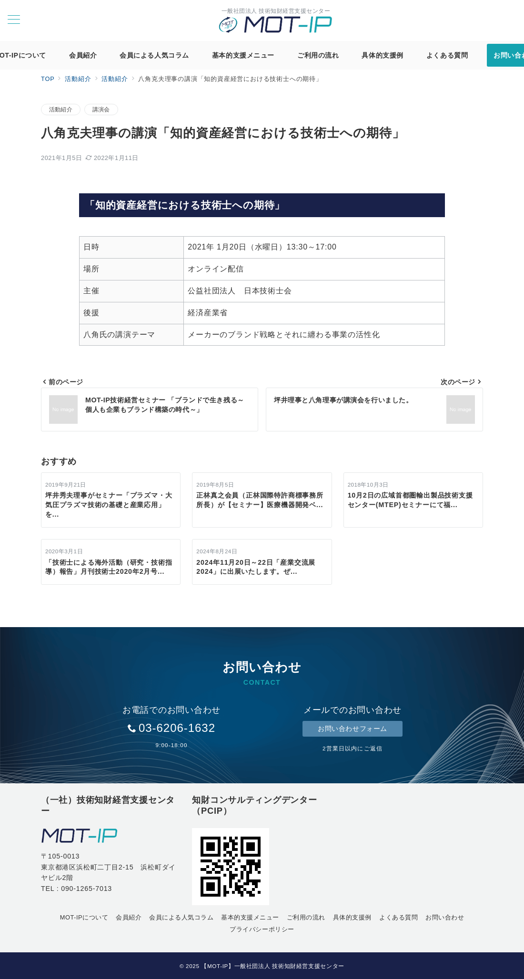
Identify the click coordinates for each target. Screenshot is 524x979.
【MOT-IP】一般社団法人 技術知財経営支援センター (272, 966)
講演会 (101, 109)
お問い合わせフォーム (352, 728)
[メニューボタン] (14, 20)
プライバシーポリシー (262, 929)
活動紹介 (60, 109)
